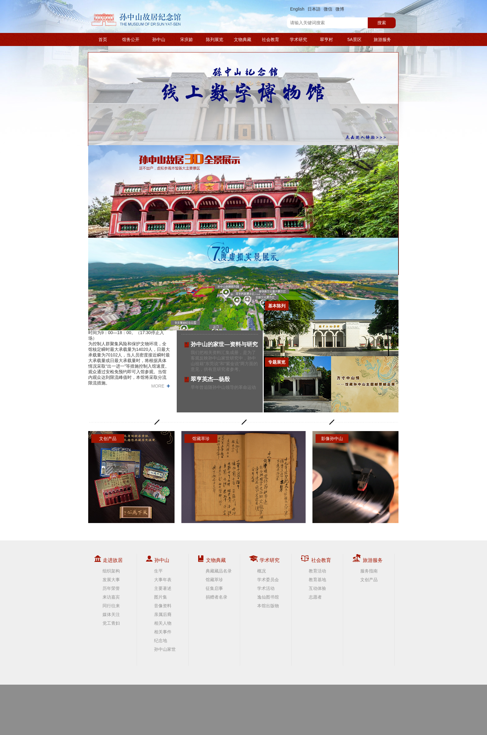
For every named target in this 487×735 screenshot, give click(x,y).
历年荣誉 (111, 588)
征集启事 (214, 588)
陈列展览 (214, 39)
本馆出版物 (268, 605)
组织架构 (111, 570)
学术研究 (298, 39)
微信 (328, 9)
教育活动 (317, 570)
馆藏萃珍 (214, 579)
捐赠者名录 (216, 597)
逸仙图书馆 (268, 597)
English (297, 9)
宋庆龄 (186, 39)
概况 (261, 570)
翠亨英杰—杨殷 (210, 379)
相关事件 (162, 631)
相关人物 (162, 623)
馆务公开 (130, 39)
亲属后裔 (162, 614)
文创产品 (369, 579)
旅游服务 (382, 39)
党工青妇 (111, 623)
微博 (339, 9)
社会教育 (270, 39)
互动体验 (317, 588)
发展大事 (111, 579)
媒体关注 (111, 614)
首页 (102, 39)
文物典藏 (242, 39)
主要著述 (162, 588)
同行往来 (111, 605)
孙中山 (158, 39)
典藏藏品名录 (219, 570)
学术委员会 (268, 579)
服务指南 (369, 570)
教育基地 (317, 579)
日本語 (314, 9)
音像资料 (162, 605)
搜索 (381, 22)
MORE (157, 386)
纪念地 (160, 640)
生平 (158, 570)
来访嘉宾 (111, 597)
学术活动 (266, 588)
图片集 (160, 597)
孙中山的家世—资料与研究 (224, 344)
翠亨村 (326, 39)
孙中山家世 (165, 649)
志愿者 (315, 597)
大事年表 (162, 579)
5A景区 (354, 39)
